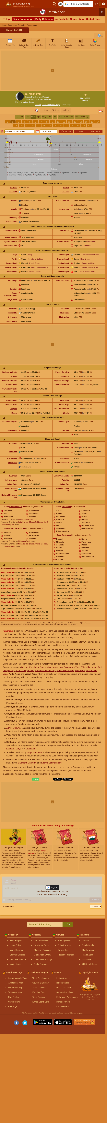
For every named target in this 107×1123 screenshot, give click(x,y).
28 (72, 125)
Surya (18, 748)
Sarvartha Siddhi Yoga (51, 105)
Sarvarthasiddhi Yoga (17, 978)
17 (98, 122)
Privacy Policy (90, 999)
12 (69, 122)
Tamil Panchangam (40, 978)
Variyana (25, 213)
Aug (60, 117)
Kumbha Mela (62, 1006)
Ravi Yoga (80, 670)
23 (44, 125)
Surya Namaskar (35, 752)
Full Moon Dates (41, 940)
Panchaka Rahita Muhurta (12, 568)
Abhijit (14, 376)
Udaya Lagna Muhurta (63, 568)
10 (58, 122)
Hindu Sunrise (62, 983)
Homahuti (12, 443)
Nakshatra (86, 959)
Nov (77, 117)
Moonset (65, 192)
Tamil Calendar (39, 987)
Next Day (95, 131)
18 (16, 125)
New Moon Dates (41, 945)
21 (33, 125)
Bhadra (38, 105)
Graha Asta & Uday (42, 955)
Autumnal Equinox (18, 959)
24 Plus (65, 110)
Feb (27, 117)
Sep (66, 117)
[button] (78, 4)
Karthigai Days (38, 992)
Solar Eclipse (16, 940)
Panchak (86, 940)
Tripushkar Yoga (89, 667)
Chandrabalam (15, 507)
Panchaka (34, 667)
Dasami (24, 201)
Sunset (66, 188)
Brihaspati (30, 748)
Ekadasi (24, 205)
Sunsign (13, 289)
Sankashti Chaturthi (27, 763)
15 (86, 122)
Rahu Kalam (11, 400)
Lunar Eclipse (16, 945)
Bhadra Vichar (88, 950)
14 (81, 122)
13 (75, 122)
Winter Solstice (16, 964)
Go (68, 924)
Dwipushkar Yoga (72, 667)
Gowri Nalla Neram (40, 983)
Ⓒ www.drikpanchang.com (90, 997)
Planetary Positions (42, 950)
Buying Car (63, 950)
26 (61, 125)
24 (50, 125)
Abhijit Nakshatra (89, 964)
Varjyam (13, 409)
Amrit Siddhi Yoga (65, 670)
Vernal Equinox (16, 950)
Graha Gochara (41, 964)
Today (80, 131)
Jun (50, 117)
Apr (38, 117)
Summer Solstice (17, 955)
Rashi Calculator (63, 987)
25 (55, 125)
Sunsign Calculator (64, 992)
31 (89, 125)
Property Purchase (66, 955)
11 (64, 122)
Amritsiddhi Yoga (15, 983)
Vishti (76, 209)
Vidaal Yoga (66, 105)
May (44, 117)
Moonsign (12, 280)
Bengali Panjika (63, 1002)
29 (78, 125)
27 (66, 125)
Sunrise (13, 188)
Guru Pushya (14, 1002)
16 (92, 122)
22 (38, 125)
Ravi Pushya (13, 997)
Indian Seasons (63, 978)
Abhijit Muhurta (13, 728)
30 (83, 125)
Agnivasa (13, 452)
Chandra (10, 748)
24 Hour (55, 110)
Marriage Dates (65, 940)
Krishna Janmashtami (51, 763)
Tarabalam (66, 507)
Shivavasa (12, 463)
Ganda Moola (88, 945)
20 (27, 125)
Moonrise (13, 192)
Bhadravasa (11, 458)
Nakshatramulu (62, 201)
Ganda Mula (46, 667)
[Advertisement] (53, 70)
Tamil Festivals (38, 997)
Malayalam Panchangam (67, 997)
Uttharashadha (80, 205)
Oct (71, 117)
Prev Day (66, 131)
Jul (55, 117)
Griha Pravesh (64, 945)
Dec (83, 117)
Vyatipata (25, 209)
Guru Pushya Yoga (25, 670)
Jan (21, 117)
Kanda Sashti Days (40, 1002)
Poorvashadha (80, 201)
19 (21, 125)
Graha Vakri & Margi (43, 959)
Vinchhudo (58, 667)
